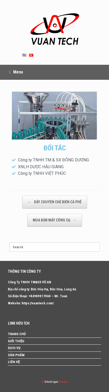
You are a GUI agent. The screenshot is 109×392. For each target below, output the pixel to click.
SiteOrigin (51, 382)
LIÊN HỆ (14, 362)
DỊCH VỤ (14, 348)
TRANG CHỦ (17, 334)
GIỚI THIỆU (16, 341)
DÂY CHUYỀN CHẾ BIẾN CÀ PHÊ (55, 202)
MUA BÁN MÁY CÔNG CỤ (55, 220)
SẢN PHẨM (16, 355)
